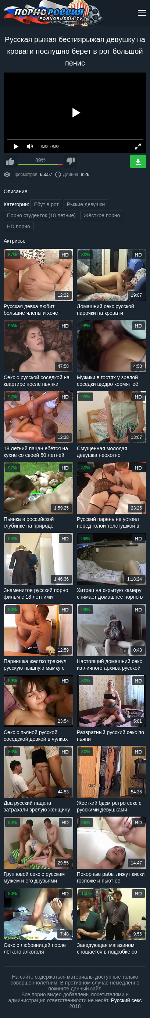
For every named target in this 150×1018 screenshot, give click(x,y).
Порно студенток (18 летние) (41, 215)
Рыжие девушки (86, 204)
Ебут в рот (46, 204)
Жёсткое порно (102, 215)
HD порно (18, 226)
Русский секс (126, 1000)
